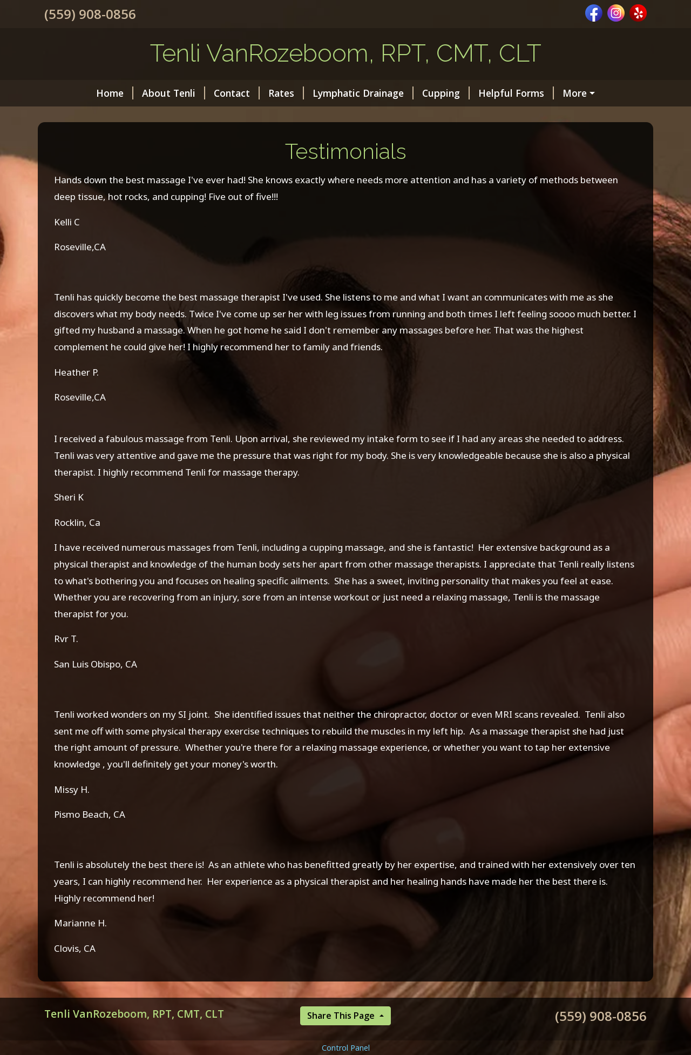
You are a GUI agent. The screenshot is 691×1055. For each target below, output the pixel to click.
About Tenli (130, 92)
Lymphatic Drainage (319, 92)
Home (71, 92)
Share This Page (342, 1039)
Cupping (402, 92)
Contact (193, 92)
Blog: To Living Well (569, 92)
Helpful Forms (473, 92)
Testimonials (173, 116)
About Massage (94, 116)
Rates (243, 92)
